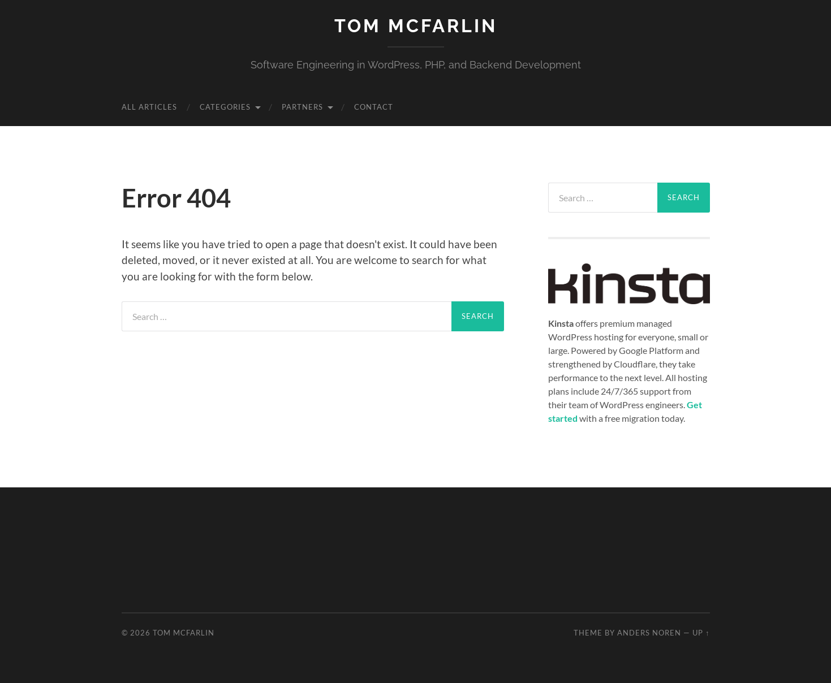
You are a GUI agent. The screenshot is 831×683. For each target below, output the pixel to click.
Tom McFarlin (415, 25)
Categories (225, 106)
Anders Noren (649, 632)
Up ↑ (700, 632)
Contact (373, 106)
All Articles (149, 106)
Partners (302, 106)
